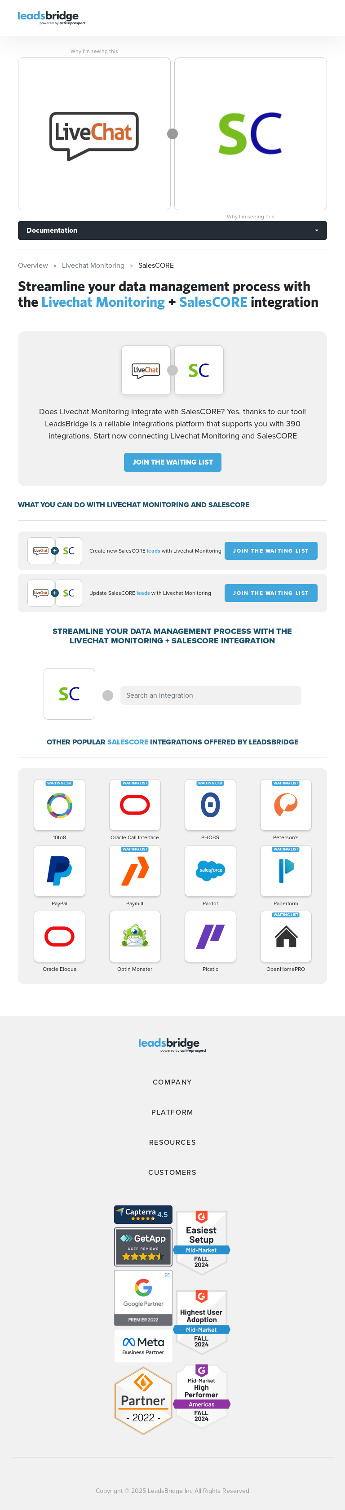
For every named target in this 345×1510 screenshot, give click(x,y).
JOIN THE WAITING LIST (173, 462)
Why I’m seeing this (94, 51)
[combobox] (210, 695)
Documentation (52, 230)
